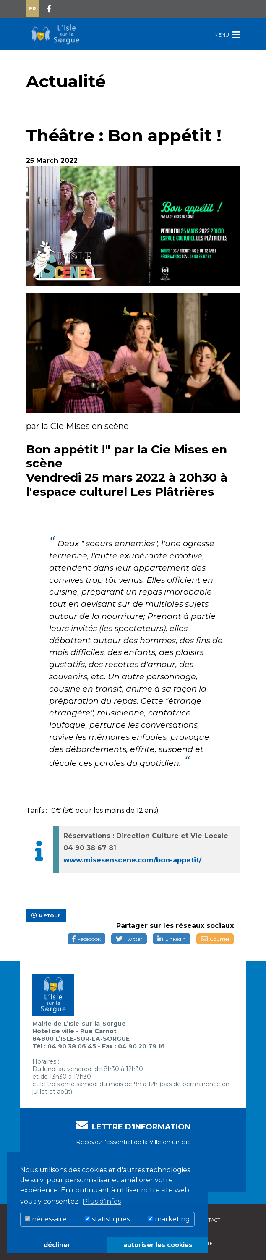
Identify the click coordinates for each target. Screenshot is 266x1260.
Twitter (129, 939)
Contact (209, 1220)
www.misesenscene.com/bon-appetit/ (132, 860)
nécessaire (46, 1219)
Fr (32, 8)
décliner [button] (57, 1245)
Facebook (86, 939)
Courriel (215, 939)
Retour (46, 915)
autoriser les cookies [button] (158, 1245)
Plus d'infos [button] (102, 1201)
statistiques (107, 1219)
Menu (227, 34)
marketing (169, 1219)
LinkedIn (171, 939)
